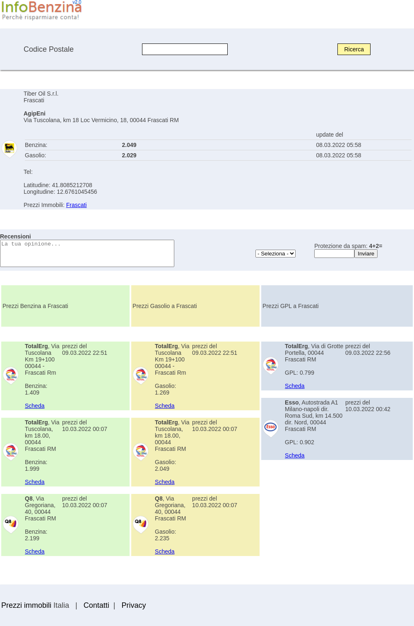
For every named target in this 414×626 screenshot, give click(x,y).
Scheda (34, 405)
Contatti (96, 605)
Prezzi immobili (26, 605)
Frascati (76, 205)
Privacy (133, 605)
